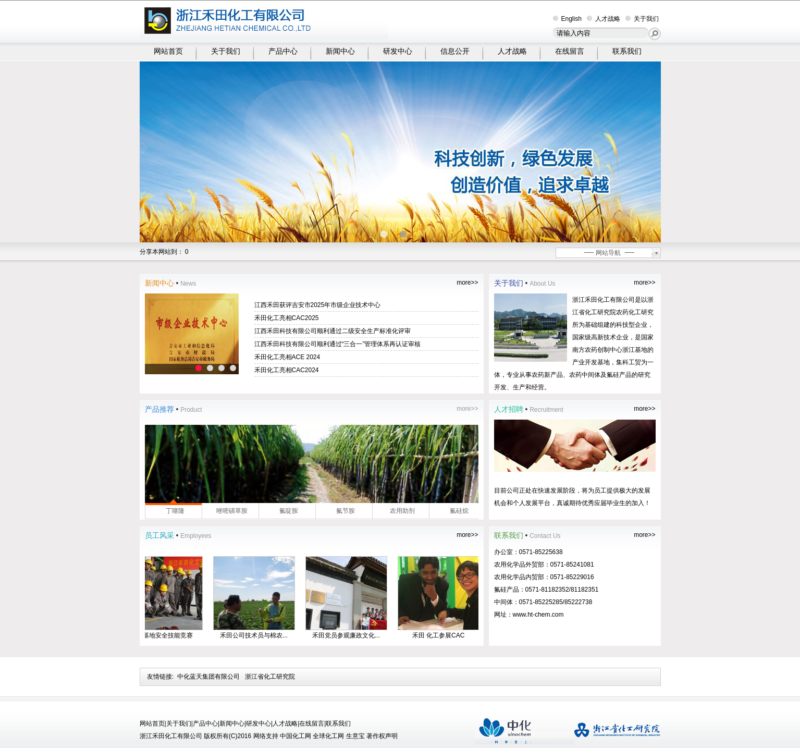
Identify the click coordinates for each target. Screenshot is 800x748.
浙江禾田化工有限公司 (603, 299)
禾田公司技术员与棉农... (257, 635)
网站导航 (608, 252)
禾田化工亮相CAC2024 (286, 370)
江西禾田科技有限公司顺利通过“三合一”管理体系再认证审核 (337, 344)
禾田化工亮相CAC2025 (286, 318)
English (567, 18)
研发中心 (397, 51)
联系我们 (627, 51)
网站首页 (168, 51)
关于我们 (642, 18)
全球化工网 (328, 736)
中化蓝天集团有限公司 (208, 676)
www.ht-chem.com (538, 614)
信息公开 (455, 51)
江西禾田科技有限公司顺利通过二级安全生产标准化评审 (332, 331)
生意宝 (355, 736)
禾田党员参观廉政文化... (350, 635)
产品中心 (283, 51)
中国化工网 (295, 736)
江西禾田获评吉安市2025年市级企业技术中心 (317, 305)
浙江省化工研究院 (270, 676)
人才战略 (603, 18)
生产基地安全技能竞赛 (165, 635)
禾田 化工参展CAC (442, 635)
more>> (467, 282)
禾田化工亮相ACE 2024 (287, 357)
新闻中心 (340, 51)
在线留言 (569, 51)
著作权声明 (382, 736)
